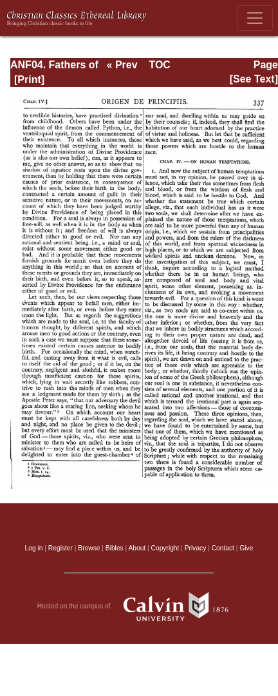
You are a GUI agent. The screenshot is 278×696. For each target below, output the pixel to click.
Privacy (196, 548)
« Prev (122, 64)
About (136, 548)
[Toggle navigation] (255, 18)
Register (60, 548)
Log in (34, 548)
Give (246, 548)
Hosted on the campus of (139, 606)
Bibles (115, 548)
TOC (159, 64)
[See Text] (254, 78)
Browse (89, 548)
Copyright (165, 548)
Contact (223, 548)
